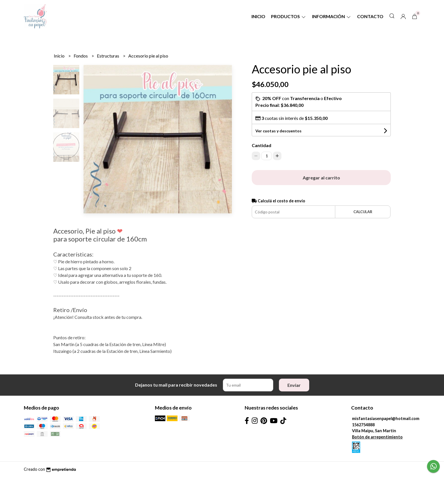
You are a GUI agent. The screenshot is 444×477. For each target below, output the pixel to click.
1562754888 (363, 424)
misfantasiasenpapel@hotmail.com (385, 418)
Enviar (294, 385)
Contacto (370, 16)
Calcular (362, 211)
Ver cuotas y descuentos (278, 130)
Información (331, 16)
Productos (288, 16)
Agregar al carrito (321, 177)
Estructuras (108, 55)
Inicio (258, 16)
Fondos (81, 55)
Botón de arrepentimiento (377, 436)
